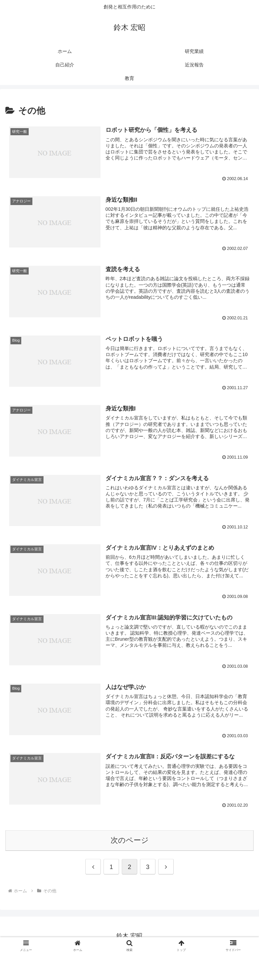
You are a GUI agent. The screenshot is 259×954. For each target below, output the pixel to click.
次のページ (130, 839)
